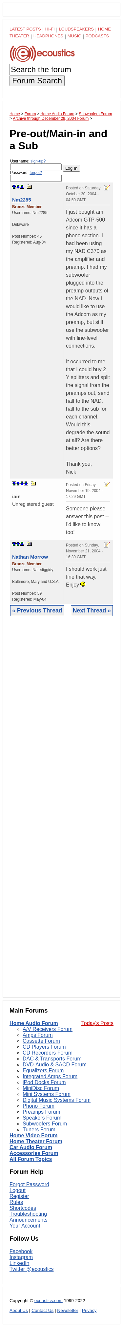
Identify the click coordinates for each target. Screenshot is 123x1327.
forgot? (36, 172)
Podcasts (97, 35)
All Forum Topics (31, 1159)
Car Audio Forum (31, 1147)
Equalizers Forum (43, 1070)
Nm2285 (21, 200)
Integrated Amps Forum (50, 1076)
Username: (36, 164)
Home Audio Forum (34, 1023)
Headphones (48, 35)
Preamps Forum (41, 1112)
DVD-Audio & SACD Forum (55, 1064)
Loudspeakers (76, 29)
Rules (16, 1202)
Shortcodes (23, 1208)
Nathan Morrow (30, 557)
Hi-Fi (50, 29)
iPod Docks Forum (44, 1082)
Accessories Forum (34, 1153)
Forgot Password (29, 1184)
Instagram (21, 1257)
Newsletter (67, 1310)
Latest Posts (25, 29)
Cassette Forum (41, 1041)
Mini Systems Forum (47, 1094)
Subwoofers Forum (45, 1123)
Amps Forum (38, 1035)
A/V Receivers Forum (47, 1029)
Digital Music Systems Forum (57, 1100)
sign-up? (38, 161)
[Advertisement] (61, 812)
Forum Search (37, 80)
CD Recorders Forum (47, 1053)
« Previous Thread (37, 610)
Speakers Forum (42, 1118)
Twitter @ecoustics (32, 1269)
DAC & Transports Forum (52, 1058)
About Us (19, 1310)
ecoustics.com (48, 1300)
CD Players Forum (44, 1047)
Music (74, 35)
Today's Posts (97, 1023)
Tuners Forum (39, 1129)
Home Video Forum (33, 1135)
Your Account (25, 1226)
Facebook (21, 1251)
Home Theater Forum (36, 1141)
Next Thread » (92, 610)
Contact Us (42, 1310)
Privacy (89, 1310)
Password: (36, 176)
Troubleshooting (28, 1214)
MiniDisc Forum (41, 1088)
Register (19, 1196)
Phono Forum (38, 1106)
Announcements (29, 1220)
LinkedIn (20, 1263)
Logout (18, 1190)
